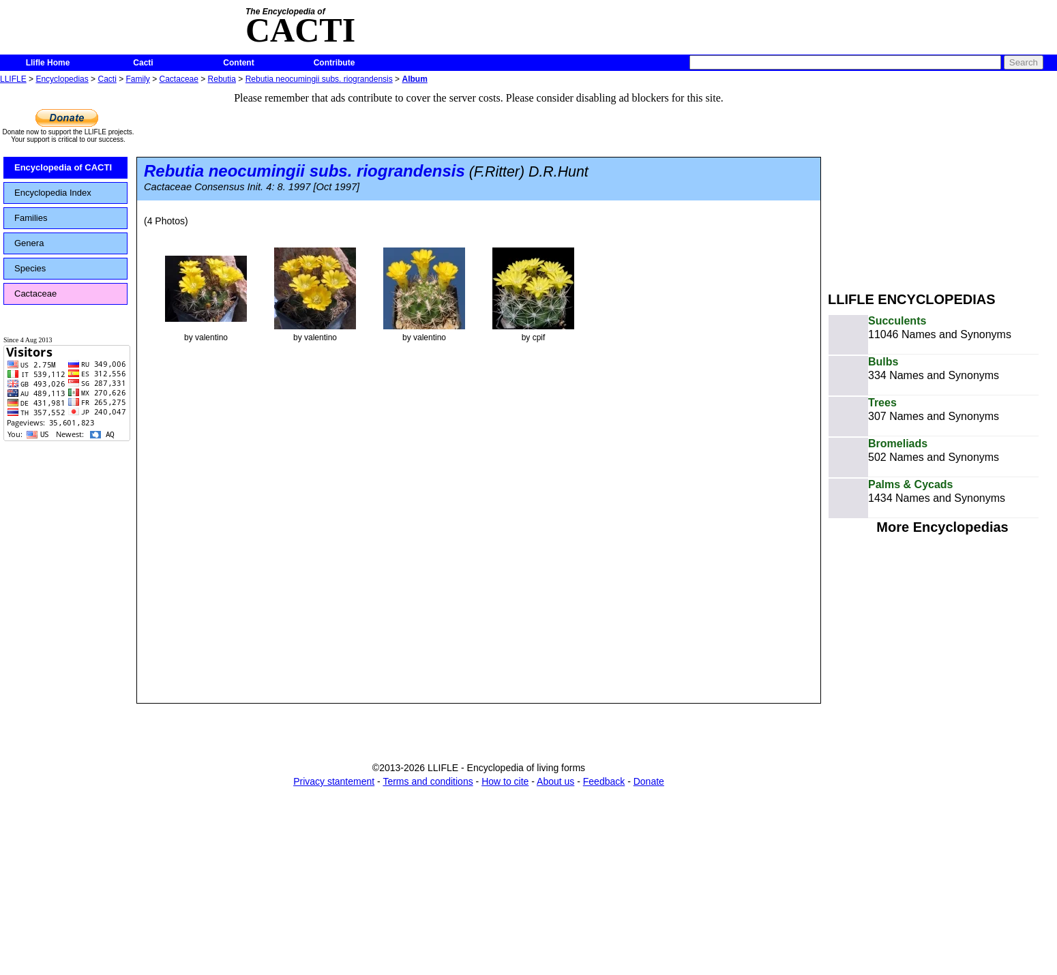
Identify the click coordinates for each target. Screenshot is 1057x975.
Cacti (143, 63)
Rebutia (222, 79)
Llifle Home (48, 63)
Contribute (334, 63)
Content (238, 63)
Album (414, 79)
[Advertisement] (942, 182)
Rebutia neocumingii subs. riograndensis (319, 79)
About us (555, 781)
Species (30, 268)
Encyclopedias (61, 79)
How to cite (504, 781)
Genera (29, 243)
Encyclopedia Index (52, 193)
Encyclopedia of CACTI (63, 167)
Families (30, 218)
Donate (649, 781)
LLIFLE (13, 79)
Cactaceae (179, 79)
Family (138, 79)
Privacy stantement (333, 781)
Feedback (604, 781)
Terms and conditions (428, 781)
